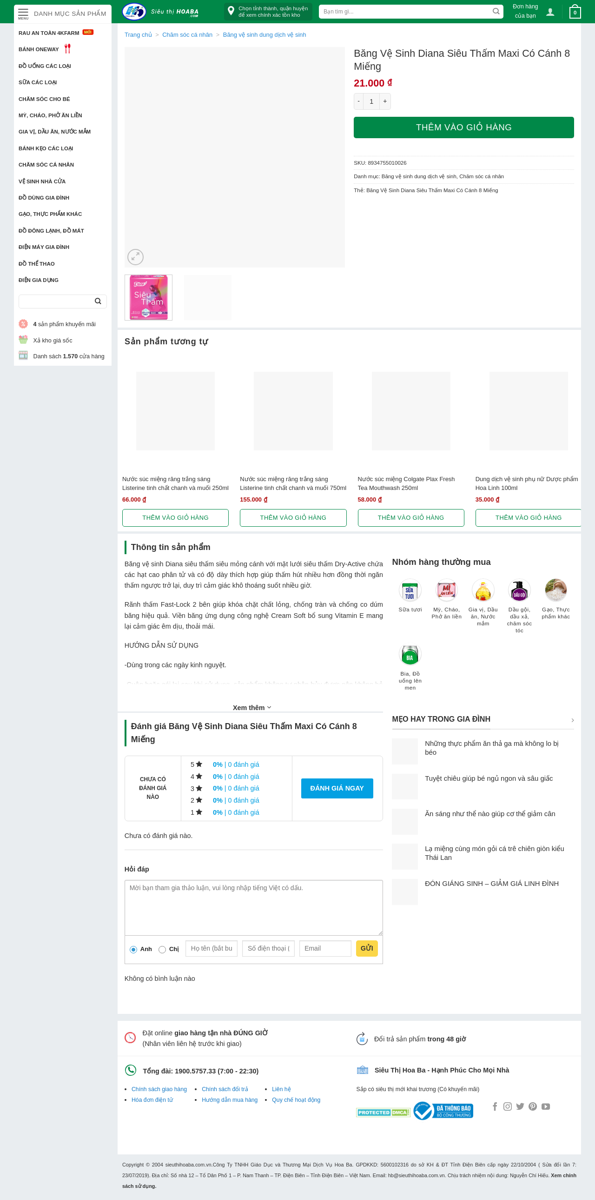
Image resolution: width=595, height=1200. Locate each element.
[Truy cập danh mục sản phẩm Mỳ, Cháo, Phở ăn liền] (447, 603)
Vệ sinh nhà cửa (42, 181)
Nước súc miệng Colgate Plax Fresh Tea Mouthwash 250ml (406, 483)
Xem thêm (252, 707)
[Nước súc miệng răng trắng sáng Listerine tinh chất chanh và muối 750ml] (293, 411)
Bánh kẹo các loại (46, 148)
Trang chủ (138, 34)
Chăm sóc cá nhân (46, 165)
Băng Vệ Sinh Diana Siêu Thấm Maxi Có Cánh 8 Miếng (432, 190)
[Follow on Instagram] (507, 1107)
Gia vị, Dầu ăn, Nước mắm (55, 131)
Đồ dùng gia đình (44, 198)
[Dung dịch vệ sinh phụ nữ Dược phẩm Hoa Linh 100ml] (528, 411)
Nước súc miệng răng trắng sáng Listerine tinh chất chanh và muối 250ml (175, 483)
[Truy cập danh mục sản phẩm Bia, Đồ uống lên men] (410, 671)
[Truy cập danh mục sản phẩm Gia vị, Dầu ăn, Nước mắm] (483, 606)
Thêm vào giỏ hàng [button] (175, 517)
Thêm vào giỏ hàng (464, 127)
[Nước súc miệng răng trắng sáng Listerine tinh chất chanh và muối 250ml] (175, 411)
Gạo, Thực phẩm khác (50, 214)
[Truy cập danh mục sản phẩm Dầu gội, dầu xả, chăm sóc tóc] (520, 610)
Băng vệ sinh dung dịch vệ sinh (264, 34)
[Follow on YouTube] (546, 1107)
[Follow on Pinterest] (533, 1107)
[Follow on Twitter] (520, 1107)
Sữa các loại (38, 82)
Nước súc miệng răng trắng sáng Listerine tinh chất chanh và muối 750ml (293, 483)
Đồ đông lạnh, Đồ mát (51, 231)
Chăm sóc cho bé (44, 99)
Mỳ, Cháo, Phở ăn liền (50, 115)
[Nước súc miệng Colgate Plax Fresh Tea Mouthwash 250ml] (411, 411)
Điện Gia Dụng (39, 280)
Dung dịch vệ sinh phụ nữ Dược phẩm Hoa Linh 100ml (527, 483)
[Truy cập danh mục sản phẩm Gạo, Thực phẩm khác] (556, 603)
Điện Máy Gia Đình (44, 247)
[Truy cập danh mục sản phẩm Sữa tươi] (410, 599)
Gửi (367, 948)
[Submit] (98, 301)
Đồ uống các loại (45, 66)
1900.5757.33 (195, 1071)
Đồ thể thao (37, 264)
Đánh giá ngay (337, 788)
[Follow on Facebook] (495, 1107)
